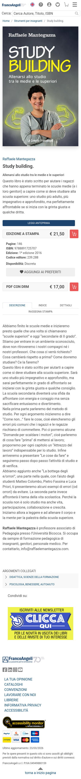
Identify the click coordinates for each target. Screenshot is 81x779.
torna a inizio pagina (40, 773)
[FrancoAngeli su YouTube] (20, 671)
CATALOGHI (13, 684)
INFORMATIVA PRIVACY (22, 705)
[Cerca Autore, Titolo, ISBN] (42, 13)
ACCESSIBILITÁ (16, 710)
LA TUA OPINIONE (18, 679)
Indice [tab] (43, 305)
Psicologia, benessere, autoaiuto (32, 584)
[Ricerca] (76, 13)
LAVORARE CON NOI (20, 695)
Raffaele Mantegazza (19, 159)
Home (6, 20)
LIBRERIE (11, 700)
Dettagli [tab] (66, 305)
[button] (31, 5)
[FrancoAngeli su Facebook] (5, 671)
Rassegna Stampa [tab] (40, 311)
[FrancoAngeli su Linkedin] (10, 671)
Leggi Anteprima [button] (39, 223)
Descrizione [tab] (17, 305)
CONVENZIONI (15, 690)
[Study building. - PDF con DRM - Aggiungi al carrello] (74, 286)
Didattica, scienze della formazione (34, 577)
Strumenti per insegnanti (28, 20)
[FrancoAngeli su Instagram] (15, 671)
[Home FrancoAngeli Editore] (14, 5)
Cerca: (6, 13)
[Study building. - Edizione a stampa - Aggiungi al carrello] (74, 234)
